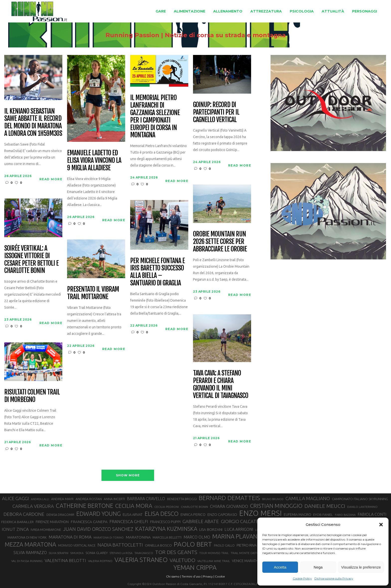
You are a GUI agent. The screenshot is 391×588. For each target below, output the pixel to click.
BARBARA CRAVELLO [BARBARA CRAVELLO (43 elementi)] (146, 498)
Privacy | (208, 576)
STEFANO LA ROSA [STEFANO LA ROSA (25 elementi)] (121, 553)
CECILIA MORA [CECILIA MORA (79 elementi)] (133, 506)
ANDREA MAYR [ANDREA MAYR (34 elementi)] (62, 499)
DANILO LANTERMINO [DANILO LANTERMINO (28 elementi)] (362, 506)
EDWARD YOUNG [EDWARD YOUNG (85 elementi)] (98, 513)
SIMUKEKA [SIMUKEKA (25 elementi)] (77, 553)
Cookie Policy (302, 578)
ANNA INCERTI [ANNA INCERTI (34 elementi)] (114, 499)
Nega (318, 567)
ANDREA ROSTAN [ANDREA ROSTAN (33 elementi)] (89, 499)
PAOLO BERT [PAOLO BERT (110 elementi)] (193, 544)
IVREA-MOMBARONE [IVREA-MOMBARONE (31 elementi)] (46, 529)
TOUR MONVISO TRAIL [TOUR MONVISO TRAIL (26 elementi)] (214, 553)
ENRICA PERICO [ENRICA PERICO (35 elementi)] (193, 515)
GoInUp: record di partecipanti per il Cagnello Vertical (216, 112)
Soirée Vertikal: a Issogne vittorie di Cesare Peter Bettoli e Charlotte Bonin (31, 260)
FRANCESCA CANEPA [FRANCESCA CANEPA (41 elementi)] (89, 521)
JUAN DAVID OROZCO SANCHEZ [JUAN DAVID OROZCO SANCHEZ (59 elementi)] (98, 529)
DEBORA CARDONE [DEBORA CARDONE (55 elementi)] (23, 514)
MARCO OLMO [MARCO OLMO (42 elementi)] (197, 537)
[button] (381, 524)
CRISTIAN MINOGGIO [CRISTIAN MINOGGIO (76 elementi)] (276, 506)
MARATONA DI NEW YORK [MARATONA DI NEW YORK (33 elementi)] (27, 537)
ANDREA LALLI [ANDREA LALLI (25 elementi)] (40, 499)
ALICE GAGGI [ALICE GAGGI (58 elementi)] (15, 498)
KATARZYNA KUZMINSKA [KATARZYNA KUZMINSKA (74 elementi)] (166, 529)
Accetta (280, 567)
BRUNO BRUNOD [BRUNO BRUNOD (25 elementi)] (273, 499)
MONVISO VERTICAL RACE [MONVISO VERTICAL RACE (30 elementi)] (77, 545)
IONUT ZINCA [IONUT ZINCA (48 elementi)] (15, 529)
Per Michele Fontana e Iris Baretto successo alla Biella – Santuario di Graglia (157, 272)
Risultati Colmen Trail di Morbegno (32, 396)
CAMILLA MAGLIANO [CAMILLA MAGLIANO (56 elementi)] (308, 498)
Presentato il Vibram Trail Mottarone (93, 293)
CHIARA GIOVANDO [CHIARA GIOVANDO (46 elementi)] (229, 506)
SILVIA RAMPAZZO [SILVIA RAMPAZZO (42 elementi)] (30, 552)
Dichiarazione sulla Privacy (333, 578)
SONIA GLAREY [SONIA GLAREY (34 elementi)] (97, 553)
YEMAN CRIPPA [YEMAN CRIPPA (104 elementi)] (195, 567)
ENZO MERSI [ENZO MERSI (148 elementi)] (260, 513)
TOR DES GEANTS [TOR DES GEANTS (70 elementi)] (176, 552)
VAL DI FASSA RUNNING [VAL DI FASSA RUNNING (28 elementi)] (27, 561)
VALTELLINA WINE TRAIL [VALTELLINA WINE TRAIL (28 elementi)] (213, 561)
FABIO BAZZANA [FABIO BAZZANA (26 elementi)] (345, 514)
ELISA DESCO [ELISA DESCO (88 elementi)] (162, 514)
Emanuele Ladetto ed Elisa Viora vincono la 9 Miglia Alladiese (94, 160)
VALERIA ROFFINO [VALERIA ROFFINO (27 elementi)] (100, 561)
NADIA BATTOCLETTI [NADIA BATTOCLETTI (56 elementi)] (120, 545)
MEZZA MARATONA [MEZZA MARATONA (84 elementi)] (30, 544)
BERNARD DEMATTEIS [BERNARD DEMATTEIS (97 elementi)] (229, 498)
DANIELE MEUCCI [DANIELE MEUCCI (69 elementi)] (324, 506)
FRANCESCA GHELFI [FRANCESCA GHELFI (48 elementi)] (128, 521)
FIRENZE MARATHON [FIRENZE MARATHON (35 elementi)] (52, 522)
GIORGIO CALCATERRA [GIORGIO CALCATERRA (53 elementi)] (244, 521)
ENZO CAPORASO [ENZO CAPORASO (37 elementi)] (222, 514)
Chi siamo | (173, 576)
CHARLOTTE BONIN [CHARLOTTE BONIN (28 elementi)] (194, 506)
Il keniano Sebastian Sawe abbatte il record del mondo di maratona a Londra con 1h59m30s (33, 123)
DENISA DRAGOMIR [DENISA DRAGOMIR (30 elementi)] (60, 514)
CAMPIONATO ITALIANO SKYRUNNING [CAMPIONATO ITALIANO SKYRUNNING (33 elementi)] (360, 499)
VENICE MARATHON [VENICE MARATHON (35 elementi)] (247, 561)
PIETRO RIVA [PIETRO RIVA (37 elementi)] (247, 545)
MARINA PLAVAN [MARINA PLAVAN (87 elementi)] (234, 536)
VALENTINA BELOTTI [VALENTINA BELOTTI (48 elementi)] (65, 560)
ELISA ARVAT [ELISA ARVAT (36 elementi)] (133, 514)
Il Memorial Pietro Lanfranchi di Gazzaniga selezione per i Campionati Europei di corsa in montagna (155, 116)
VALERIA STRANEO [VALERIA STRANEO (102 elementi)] (141, 560)
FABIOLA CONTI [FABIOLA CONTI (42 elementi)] (372, 514)
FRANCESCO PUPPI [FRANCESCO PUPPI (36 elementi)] (165, 522)
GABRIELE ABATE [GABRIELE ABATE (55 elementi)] (201, 521)
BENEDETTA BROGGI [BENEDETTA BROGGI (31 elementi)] (182, 499)
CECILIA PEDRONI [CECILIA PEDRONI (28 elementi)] (166, 506)
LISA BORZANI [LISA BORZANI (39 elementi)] (210, 529)
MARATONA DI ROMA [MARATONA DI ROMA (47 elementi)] (70, 537)
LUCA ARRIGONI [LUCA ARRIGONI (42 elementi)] (238, 529)
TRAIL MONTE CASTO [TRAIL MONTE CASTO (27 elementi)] (245, 553)
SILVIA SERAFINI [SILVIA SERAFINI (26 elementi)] (58, 553)
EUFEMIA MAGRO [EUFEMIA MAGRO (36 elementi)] (297, 514)
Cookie (220, 576)
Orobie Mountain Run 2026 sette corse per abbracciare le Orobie (220, 241)
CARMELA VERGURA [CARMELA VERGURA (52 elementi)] (33, 506)
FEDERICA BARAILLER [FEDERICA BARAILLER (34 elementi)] (17, 522)
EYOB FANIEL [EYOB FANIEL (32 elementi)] (323, 515)
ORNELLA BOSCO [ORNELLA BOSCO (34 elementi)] (158, 545)
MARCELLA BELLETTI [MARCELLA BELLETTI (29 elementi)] (167, 537)
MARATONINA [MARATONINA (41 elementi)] (138, 537)
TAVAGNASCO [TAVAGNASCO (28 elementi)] (143, 553)
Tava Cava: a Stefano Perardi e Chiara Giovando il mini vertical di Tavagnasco (220, 384)
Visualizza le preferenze (361, 567)
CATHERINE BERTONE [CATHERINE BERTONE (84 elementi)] (84, 505)
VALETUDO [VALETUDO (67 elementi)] (182, 560)
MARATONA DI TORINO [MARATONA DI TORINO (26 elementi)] (109, 537)
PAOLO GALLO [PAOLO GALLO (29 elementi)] (224, 545)
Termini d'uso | (192, 576)
